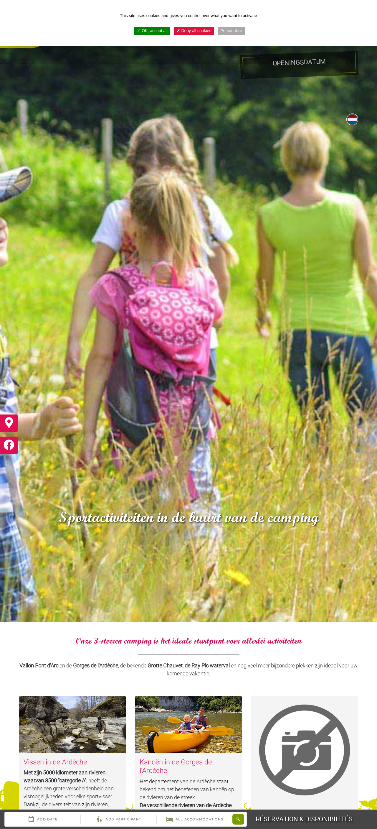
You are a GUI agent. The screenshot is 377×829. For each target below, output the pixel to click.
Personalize (231, 30)
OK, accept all (152, 30)
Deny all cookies (194, 30)
